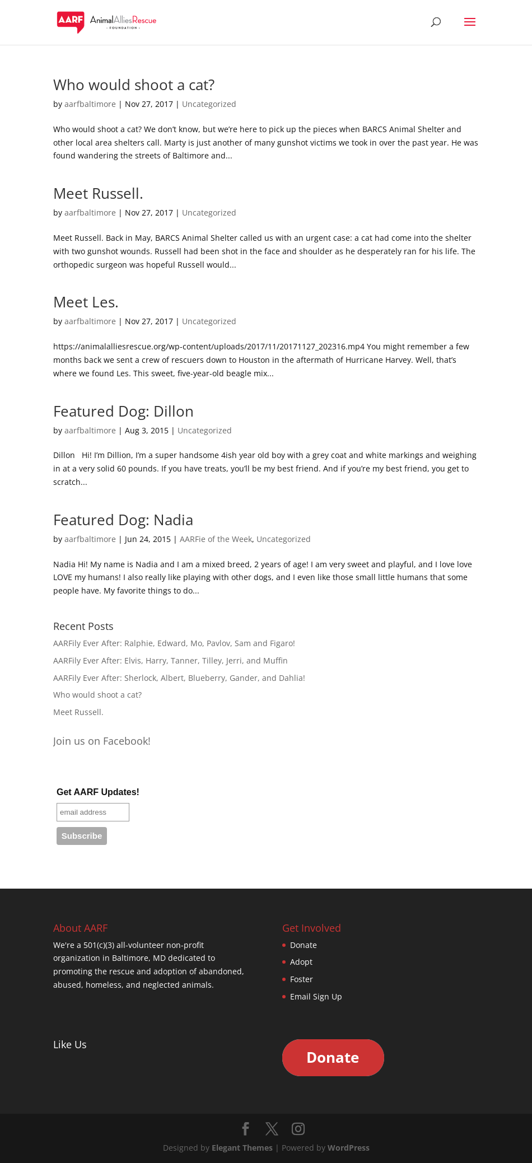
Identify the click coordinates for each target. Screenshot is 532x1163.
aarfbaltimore (90, 104)
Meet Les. (86, 302)
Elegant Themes (242, 1147)
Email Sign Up (316, 996)
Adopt (301, 961)
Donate (303, 945)
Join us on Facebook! (102, 741)
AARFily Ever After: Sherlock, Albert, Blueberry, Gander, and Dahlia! (179, 677)
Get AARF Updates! (98, 792)
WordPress (349, 1147)
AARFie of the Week (216, 539)
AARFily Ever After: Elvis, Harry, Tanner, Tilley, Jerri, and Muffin (170, 660)
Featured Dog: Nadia (123, 520)
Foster (301, 979)
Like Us (70, 1044)
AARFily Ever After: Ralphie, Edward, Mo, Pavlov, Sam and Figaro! (174, 643)
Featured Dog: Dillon (123, 411)
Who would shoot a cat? (133, 84)
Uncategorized (209, 104)
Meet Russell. (98, 193)
